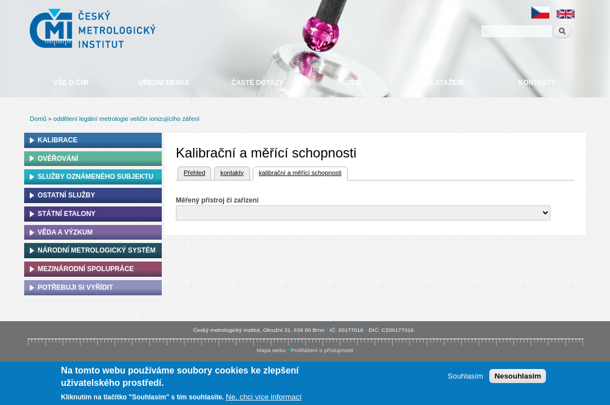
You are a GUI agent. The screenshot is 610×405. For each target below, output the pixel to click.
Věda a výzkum (65, 232)
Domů (38, 118)
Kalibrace (58, 140)
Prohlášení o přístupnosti (322, 350)
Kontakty (537, 83)
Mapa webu (271, 350)
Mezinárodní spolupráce (86, 269)
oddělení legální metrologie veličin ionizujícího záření (126, 118)
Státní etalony (66, 214)
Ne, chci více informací (264, 399)
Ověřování (58, 159)
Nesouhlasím (517, 379)
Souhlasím (465, 379)
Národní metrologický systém (97, 250)
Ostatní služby (66, 195)
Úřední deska (163, 83)
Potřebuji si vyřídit (75, 287)
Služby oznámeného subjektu (95, 177)
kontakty (231, 172)
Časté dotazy (257, 83)
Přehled (194, 172)
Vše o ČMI (70, 83)
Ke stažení (443, 83)
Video (350, 83)
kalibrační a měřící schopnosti (297, 171)
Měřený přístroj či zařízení (217, 200)
